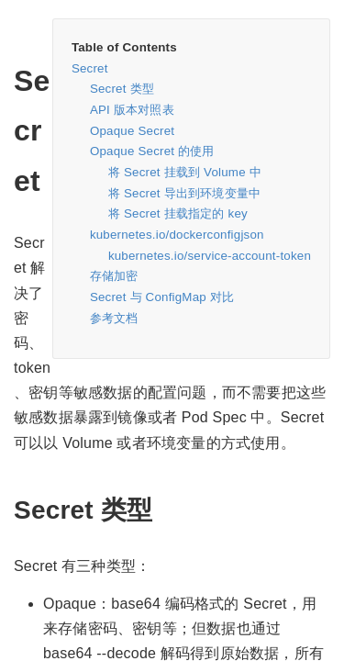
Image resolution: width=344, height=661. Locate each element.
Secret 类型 (122, 88)
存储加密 (114, 276)
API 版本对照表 (132, 110)
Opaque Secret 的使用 (152, 151)
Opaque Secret (132, 131)
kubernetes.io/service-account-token (209, 256)
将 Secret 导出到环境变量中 (184, 193)
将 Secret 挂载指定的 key (178, 213)
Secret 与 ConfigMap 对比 (162, 297)
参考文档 (114, 318)
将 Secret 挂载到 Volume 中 (184, 172)
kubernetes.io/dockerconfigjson (177, 234)
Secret (90, 68)
